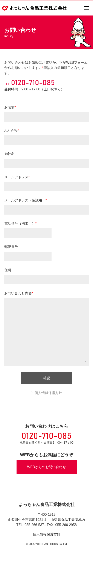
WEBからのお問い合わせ (46, 467)
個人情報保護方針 (46, 534)
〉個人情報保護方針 (46, 393)
